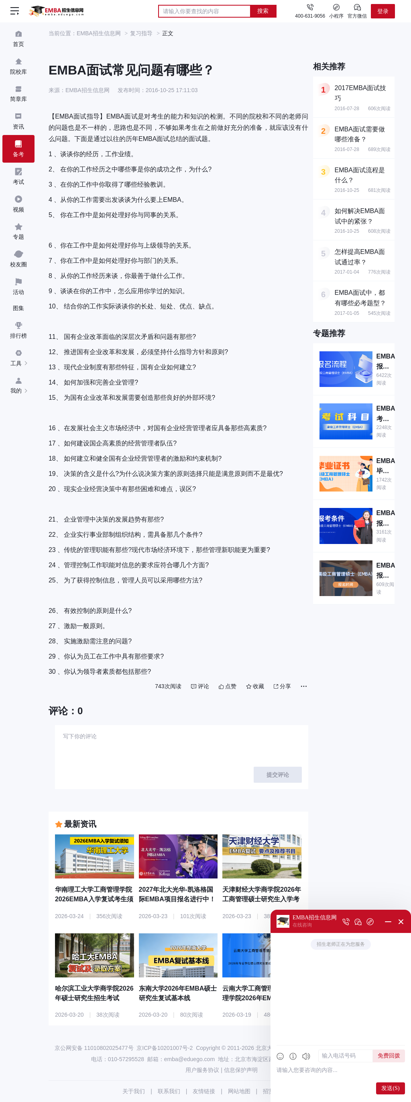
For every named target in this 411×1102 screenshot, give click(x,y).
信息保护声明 (241, 1070)
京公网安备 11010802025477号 (94, 1048)
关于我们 (133, 1091)
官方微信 (357, 10)
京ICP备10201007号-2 (164, 1048)
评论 (200, 686)
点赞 (227, 686)
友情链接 (204, 1091)
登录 (383, 11)
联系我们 (169, 1091)
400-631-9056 (310, 16)
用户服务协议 (202, 1070)
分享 (282, 686)
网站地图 (239, 1091)
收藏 (255, 686)
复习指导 (141, 33)
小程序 (336, 10)
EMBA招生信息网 (99, 33)
